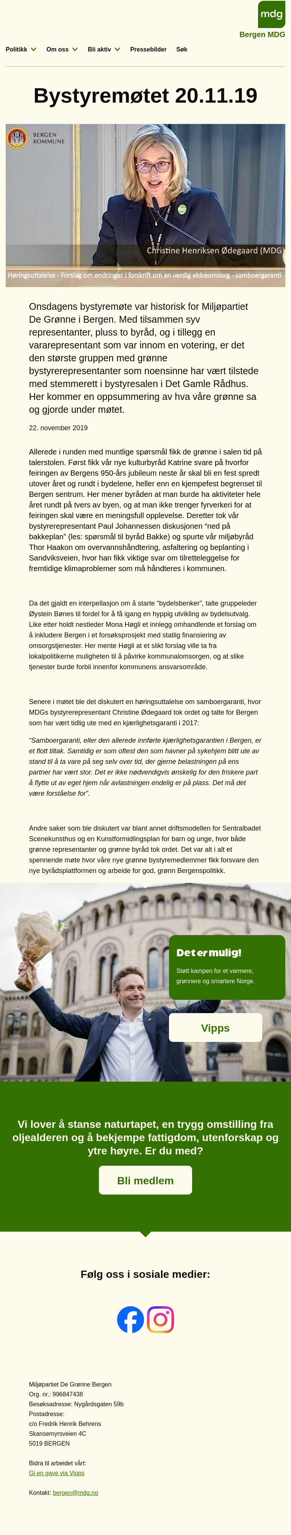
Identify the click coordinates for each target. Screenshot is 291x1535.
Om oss (57, 49)
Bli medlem (145, 1181)
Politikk (16, 49)
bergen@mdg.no (75, 1493)
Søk (181, 49)
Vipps (215, 1028)
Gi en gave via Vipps (56, 1473)
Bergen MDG (262, 33)
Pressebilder (148, 49)
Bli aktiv (99, 49)
